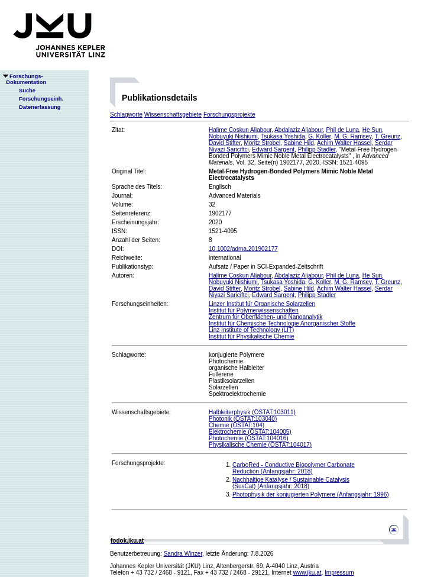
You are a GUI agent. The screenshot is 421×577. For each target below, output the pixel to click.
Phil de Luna (342, 130)
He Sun (372, 130)
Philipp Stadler (317, 149)
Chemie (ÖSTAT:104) (236, 425)
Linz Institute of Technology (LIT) (251, 330)
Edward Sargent (273, 149)
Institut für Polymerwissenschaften (254, 310)
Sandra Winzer (183, 553)
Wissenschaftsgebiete (173, 114)
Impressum (339, 572)
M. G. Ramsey (352, 136)
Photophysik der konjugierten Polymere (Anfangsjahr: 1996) (310, 494)
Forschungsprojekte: (139, 463)
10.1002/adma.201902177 (243, 249)
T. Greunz (387, 136)
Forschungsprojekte (229, 114)
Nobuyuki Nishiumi (233, 136)
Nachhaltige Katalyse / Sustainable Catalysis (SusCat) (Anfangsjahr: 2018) (290, 482)
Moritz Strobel (262, 143)
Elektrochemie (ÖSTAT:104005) (250, 431)
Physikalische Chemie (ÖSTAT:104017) (260, 444)
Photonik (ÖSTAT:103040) (243, 418)
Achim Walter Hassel (344, 143)
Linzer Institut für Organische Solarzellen (262, 304)
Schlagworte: (129, 355)
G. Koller (319, 136)
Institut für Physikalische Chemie (251, 336)
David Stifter (225, 143)
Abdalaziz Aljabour (298, 130)
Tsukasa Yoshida (283, 136)
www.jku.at (307, 572)
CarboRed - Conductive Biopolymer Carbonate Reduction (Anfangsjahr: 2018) (293, 468)
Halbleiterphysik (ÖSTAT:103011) (252, 412)
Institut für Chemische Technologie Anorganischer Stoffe (282, 323)
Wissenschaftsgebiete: (141, 412)
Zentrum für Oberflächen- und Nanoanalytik (265, 317)
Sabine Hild (299, 143)
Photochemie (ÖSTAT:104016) (249, 438)
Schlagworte (126, 114)
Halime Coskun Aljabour (240, 130)
